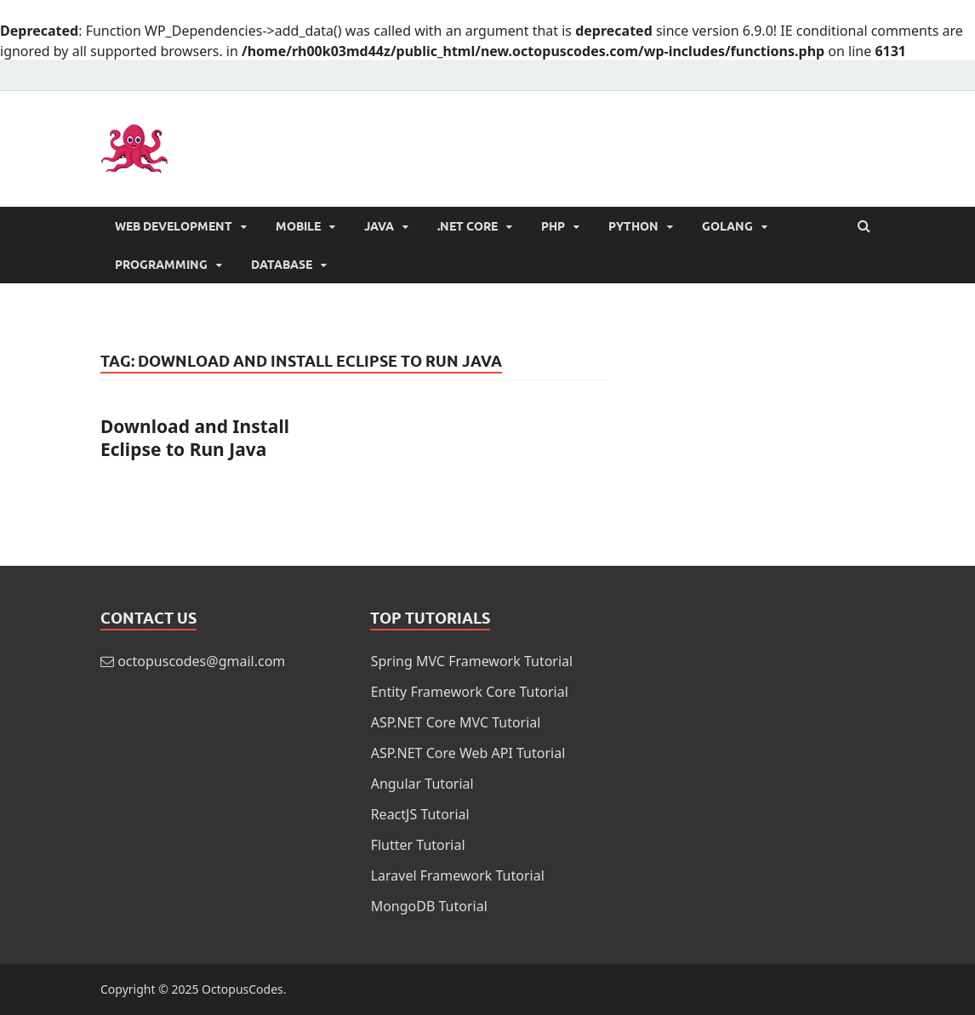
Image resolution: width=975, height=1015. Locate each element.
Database (281, 264)
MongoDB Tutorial (429, 906)
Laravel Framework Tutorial (458, 875)
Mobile (298, 226)
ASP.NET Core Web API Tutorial (468, 753)
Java (379, 226)
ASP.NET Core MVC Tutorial (456, 722)
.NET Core (467, 226)
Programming (161, 264)
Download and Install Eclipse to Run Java (194, 437)
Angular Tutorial (422, 783)
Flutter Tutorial (418, 844)
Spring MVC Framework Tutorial (472, 661)
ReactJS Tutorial (420, 814)
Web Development (173, 226)
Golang (727, 226)
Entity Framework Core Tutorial (469, 691)
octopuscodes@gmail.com (201, 661)
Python (633, 226)
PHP (553, 226)
